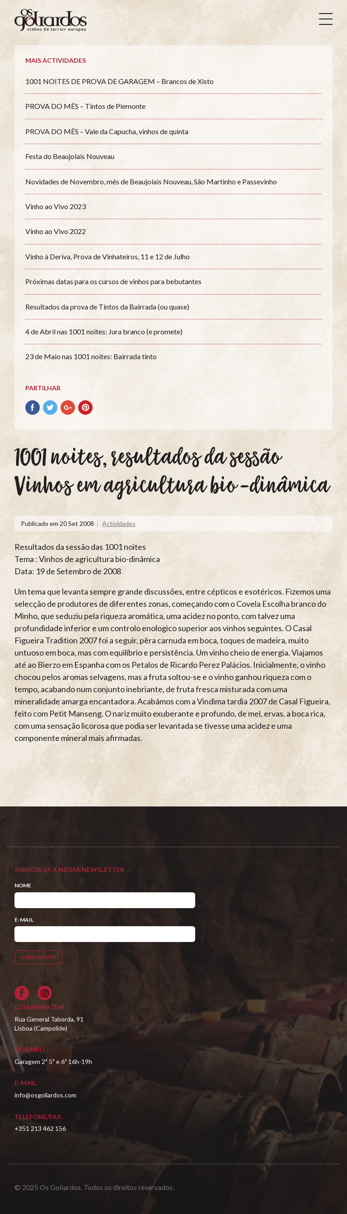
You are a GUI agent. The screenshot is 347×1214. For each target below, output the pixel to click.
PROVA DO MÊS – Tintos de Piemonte (85, 106)
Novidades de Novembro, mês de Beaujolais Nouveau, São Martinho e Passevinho (151, 181)
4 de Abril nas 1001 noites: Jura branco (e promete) (104, 331)
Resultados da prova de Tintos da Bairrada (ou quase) (107, 306)
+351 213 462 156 (40, 1128)
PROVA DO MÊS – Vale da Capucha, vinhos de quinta (106, 131)
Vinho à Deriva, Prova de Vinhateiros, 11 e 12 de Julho (107, 256)
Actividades (119, 523)
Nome (22, 885)
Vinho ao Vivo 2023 (55, 206)
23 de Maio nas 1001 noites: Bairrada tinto (91, 356)
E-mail (23, 919)
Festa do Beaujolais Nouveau (69, 156)
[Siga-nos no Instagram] (45, 993)
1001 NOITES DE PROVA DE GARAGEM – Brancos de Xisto (119, 81)
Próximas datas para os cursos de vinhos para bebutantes (113, 281)
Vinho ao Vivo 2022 (55, 231)
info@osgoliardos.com (45, 1095)
